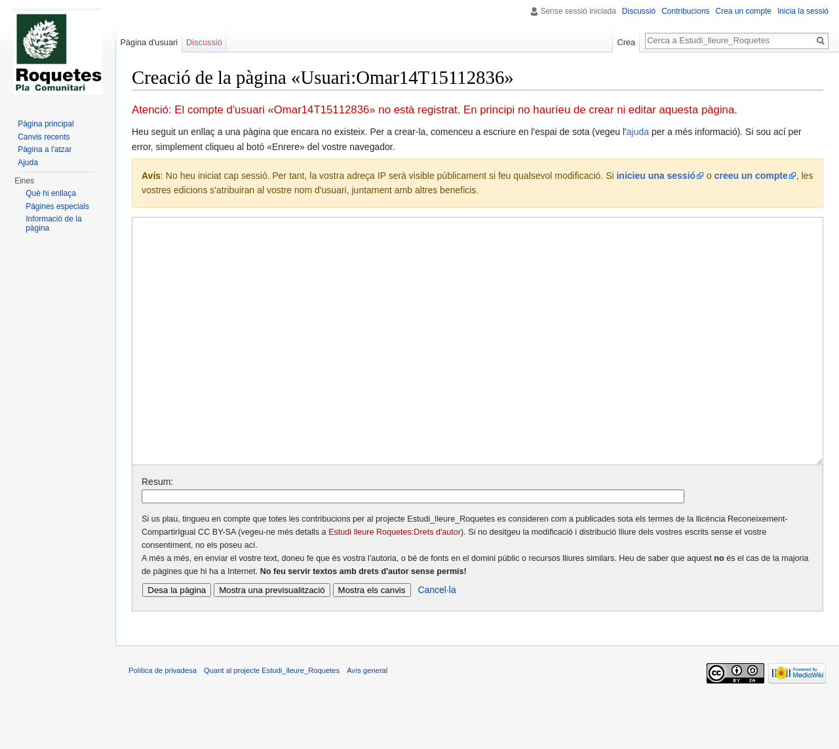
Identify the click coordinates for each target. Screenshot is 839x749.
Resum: (157, 531)
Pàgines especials (57, 206)
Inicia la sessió (803, 11)
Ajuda (28, 162)
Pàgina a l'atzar (44, 149)
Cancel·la (437, 639)
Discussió (638, 11)
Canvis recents (43, 137)
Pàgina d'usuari (149, 42)
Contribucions (685, 11)
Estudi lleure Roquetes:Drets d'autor (394, 581)
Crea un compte (743, 11)
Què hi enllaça (51, 193)
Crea (626, 42)
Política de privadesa (162, 719)
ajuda (638, 131)
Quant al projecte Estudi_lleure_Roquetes (272, 719)
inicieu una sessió (655, 175)
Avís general (367, 719)
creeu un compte (751, 175)
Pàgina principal (45, 123)
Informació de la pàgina (53, 223)
